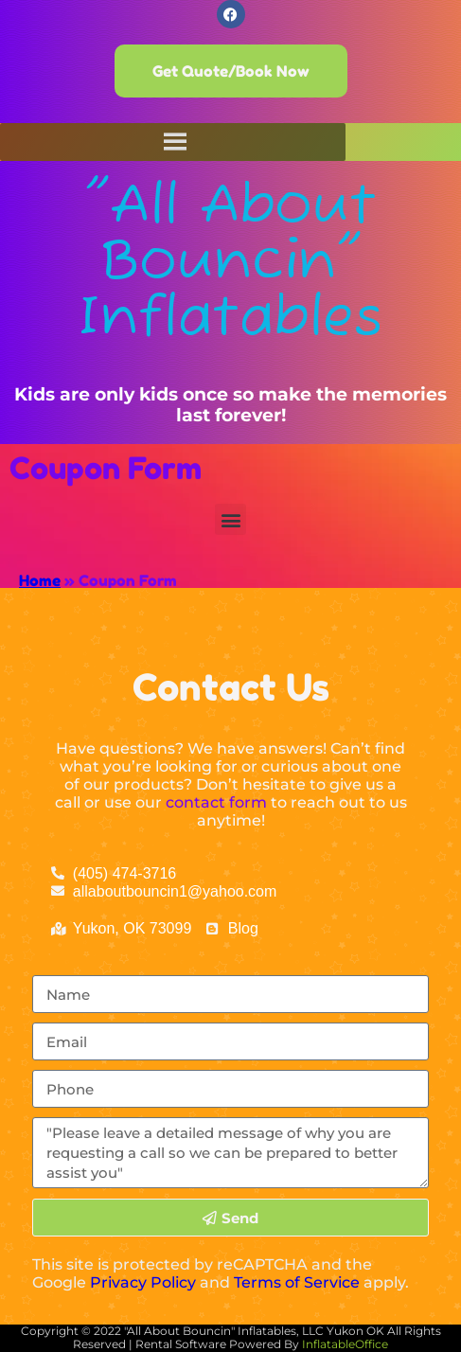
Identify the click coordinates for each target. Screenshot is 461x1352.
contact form (216, 802)
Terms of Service (297, 1282)
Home (40, 580)
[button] (230, 519)
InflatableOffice (345, 1344)
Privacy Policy (143, 1282)
